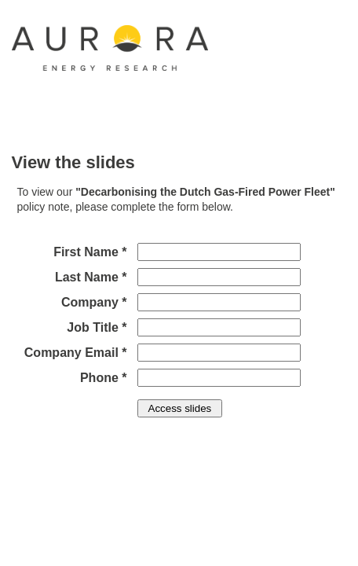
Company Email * (75, 352)
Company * (94, 302)
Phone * (103, 377)
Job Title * (96, 327)
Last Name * (91, 277)
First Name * (89, 252)
